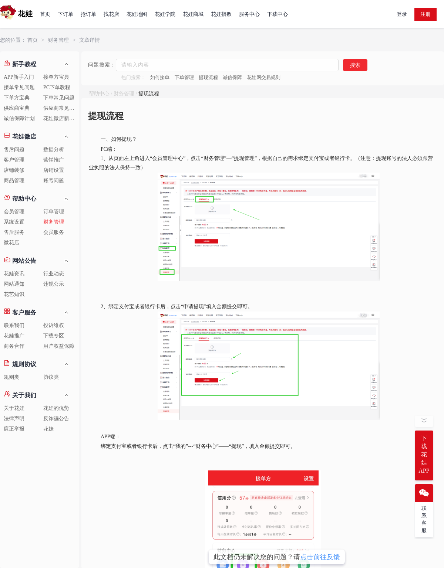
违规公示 (53, 284)
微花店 (11, 242)
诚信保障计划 (19, 118)
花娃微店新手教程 (61, 118)
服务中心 (249, 14)
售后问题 (14, 149)
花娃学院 (165, 14)
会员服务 (53, 232)
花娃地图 (137, 14)
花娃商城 (193, 14)
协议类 (51, 377)
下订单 (65, 14)
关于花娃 (14, 408)
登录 (402, 14)
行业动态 (53, 273)
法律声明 (14, 418)
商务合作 (14, 346)
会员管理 (14, 211)
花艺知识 (14, 294)
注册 (425, 14)
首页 (45, 14)
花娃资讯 (14, 273)
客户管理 (14, 160)
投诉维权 (53, 325)
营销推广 (53, 160)
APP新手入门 (19, 77)
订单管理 (53, 211)
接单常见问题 (19, 87)
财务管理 (58, 40)
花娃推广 (14, 336)
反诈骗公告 (56, 418)
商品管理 (14, 180)
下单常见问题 (58, 98)
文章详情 (89, 40)
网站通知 (14, 284)
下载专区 (53, 336)
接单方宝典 (56, 77)
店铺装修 (14, 170)
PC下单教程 (56, 87)
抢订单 (88, 14)
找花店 (111, 14)
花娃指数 (221, 14)
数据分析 (53, 149)
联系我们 (14, 325)
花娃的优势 (56, 408)
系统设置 (14, 222)
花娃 (48, 429)
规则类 (11, 377)
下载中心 (277, 14)
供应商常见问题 (61, 108)
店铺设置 (53, 170)
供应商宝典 (17, 108)
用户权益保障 (58, 346)
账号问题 (53, 180)
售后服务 (14, 232)
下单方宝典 (17, 98)
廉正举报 (14, 429)
